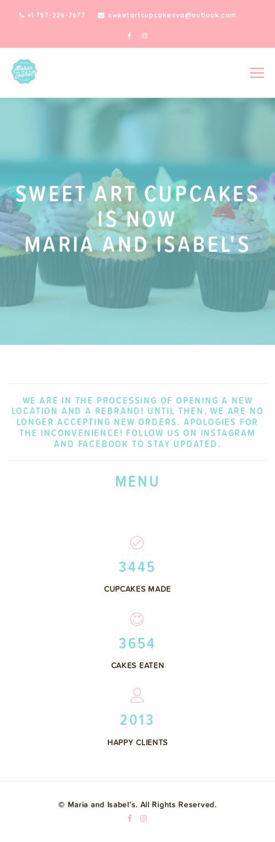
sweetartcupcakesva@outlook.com (167, 15)
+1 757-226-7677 (52, 15)
